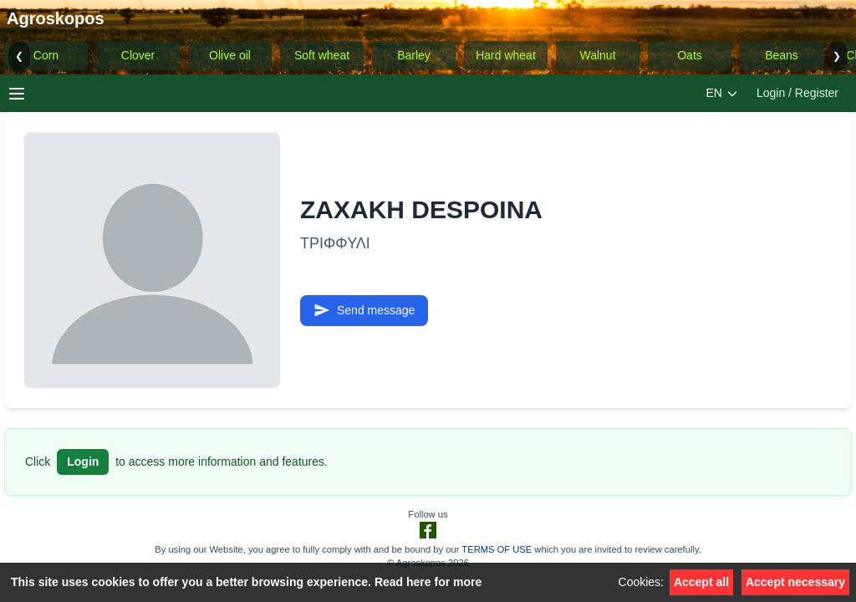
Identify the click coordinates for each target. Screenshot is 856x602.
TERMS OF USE (496, 549)
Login (83, 461)
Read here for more (428, 582)
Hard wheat (506, 55)
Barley (414, 55)
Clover (138, 55)
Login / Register (797, 92)
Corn (46, 55)
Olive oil (230, 55)
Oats (689, 55)
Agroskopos (55, 18)
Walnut (597, 55)
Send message (364, 310)
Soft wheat (321, 55)
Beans (781, 55)
